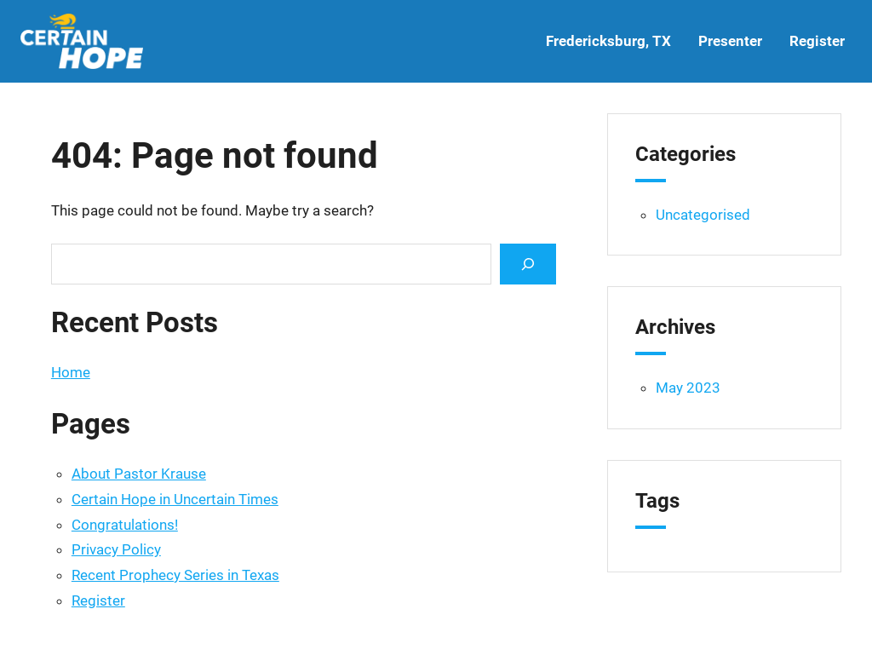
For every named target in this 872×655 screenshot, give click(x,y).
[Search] (528, 264)
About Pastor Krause (139, 473)
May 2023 (688, 387)
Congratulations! (125, 524)
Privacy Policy (116, 549)
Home (70, 372)
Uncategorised (703, 214)
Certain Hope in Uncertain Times (175, 499)
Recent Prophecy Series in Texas (175, 574)
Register (98, 600)
